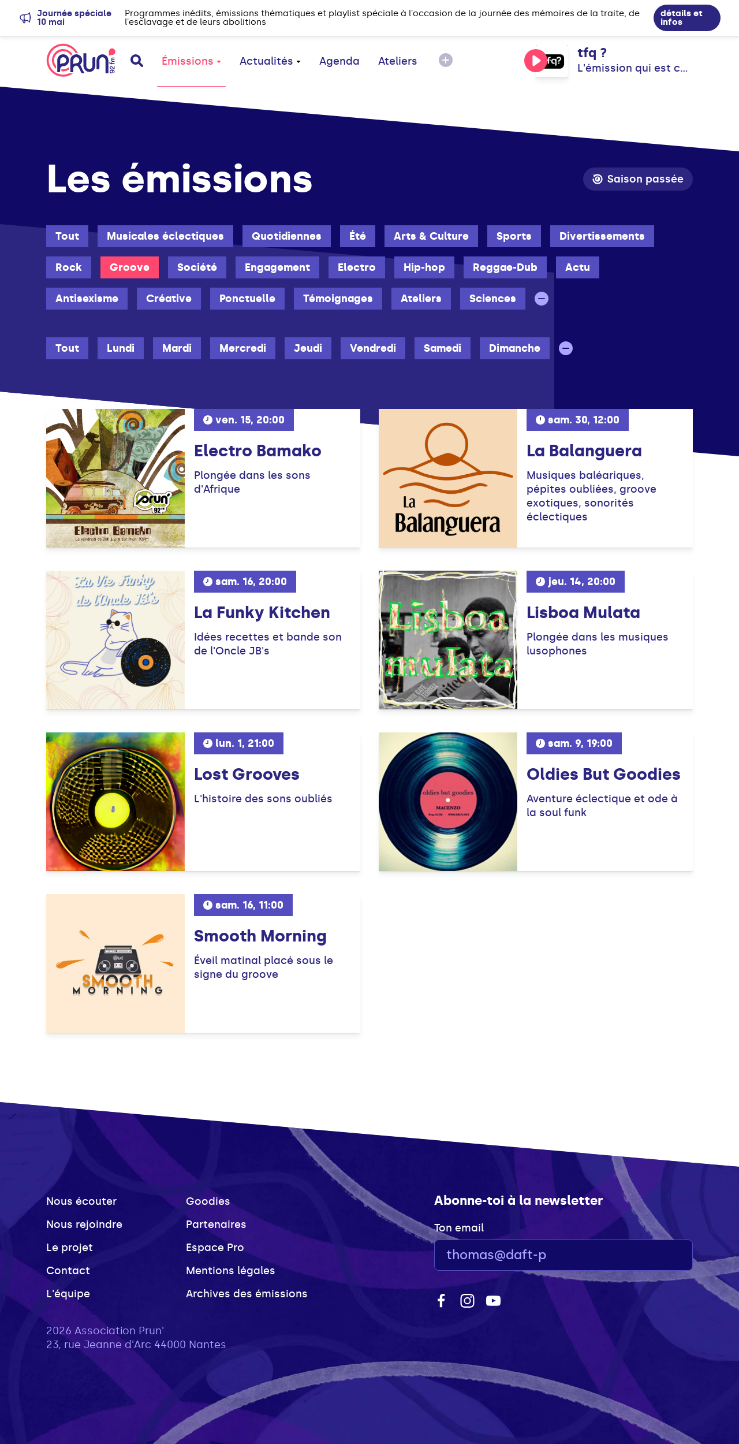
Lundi (121, 348)
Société (197, 267)
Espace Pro (215, 1247)
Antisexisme (86, 298)
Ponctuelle (247, 298)
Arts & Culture (431, 236)
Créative (169, 298)
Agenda (339, 61)
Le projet (69, 1247)
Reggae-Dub (505, 267)
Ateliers (397, 61)
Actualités (270, 61)
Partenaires (216, 1224)
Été (357, 236)
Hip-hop (424, 267)
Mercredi (242, 348)
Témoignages (338, 298)
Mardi (177, 348)
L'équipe (68, 1293)
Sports (514, 236)
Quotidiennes (287, 236)
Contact (68, 1270)
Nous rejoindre (84, 1224)
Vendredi (373, 348)
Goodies (208, 1201)
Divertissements (602, 236)
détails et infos (681, 17)
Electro (357, 267)
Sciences (492, 298)
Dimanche (514, 348)
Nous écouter (81, 1201)
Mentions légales (230, 1270)
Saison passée (638, 179)
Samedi (442, 348)
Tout (67, 236)
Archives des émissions (247, 1293)
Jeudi (308, 348)
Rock (68, 267)
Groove (130, 267)
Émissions (191, 61)
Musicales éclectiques (165, 236)
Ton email (459, 1228)
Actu (577, 267)
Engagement (277, 267)
